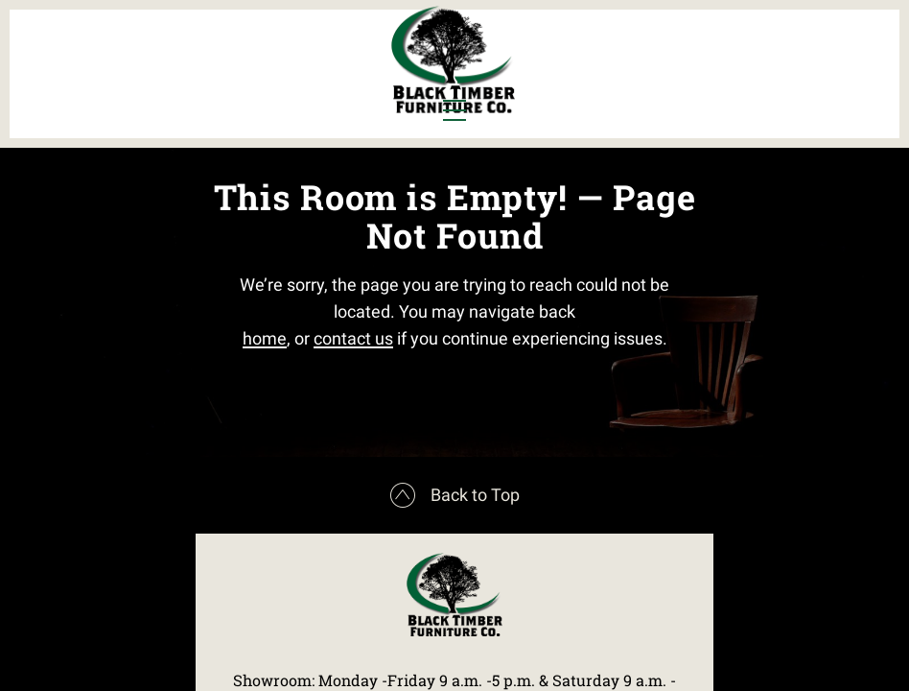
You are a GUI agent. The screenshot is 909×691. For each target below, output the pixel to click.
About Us (763, 51)
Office (205, 83)
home (265, 418)
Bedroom (215, 51)
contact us (353, 418)
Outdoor (306, 83)
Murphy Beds (324, 51)
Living (134, 83)
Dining (135, 51)
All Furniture (638, 51)
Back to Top (455, 620)
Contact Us (755, 83)
